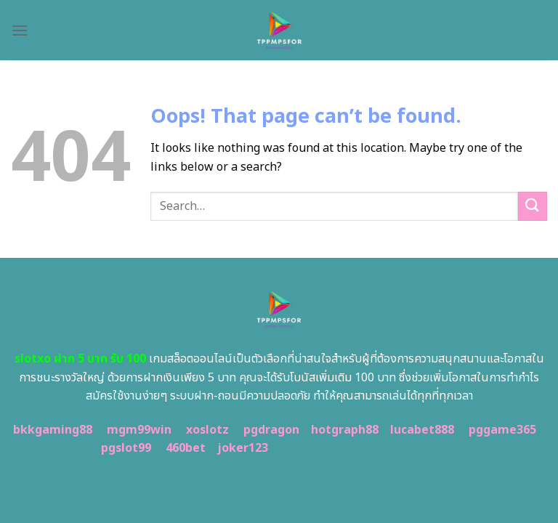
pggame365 (502, 430)
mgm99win (139, 430)
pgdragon (271, 430)
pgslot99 (126, 448)
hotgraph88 (345, 430)
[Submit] (532, 206)
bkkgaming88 (52, 430)
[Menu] (19, 30)
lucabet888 (422, 430)
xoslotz (207, 430)
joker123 (242, 448)
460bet (186, 448)
